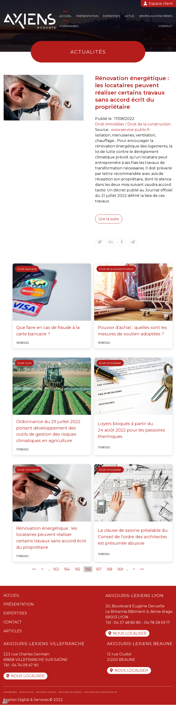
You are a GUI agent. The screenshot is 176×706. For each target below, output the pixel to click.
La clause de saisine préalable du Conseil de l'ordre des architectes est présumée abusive (133, 537)
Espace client (161, 3)
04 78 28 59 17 (158, 623)
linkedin (166, 362)
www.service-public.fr (130, 130)
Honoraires (69, 26)
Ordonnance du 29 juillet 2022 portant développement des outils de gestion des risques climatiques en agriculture (48, 431)
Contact (165, 26)
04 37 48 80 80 (128, 623)
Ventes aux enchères (155, 16)
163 (56, 570)
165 (77, 570)
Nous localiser (129, 634)
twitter (166, 353)
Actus (129, 16)
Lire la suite (109, 219)
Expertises (111, 16)
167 (98, 570)
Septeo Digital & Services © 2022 (33, 701)
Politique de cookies (70, 693)
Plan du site (26, 693)
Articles (12, 631)
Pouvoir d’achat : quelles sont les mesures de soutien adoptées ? (132, 331)
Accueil (65, 16)
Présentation (87, 16)
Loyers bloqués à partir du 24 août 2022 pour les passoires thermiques (131, 430)
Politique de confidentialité (100, 693)
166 (88, 570)
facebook (166, 344)
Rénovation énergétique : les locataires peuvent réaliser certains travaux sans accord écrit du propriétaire (51, 538)
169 (120, 570)
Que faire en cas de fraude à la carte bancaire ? (48, 331)
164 (66, 570)
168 (109, 570)
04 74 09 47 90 (25, 666)
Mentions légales (46, 693)
